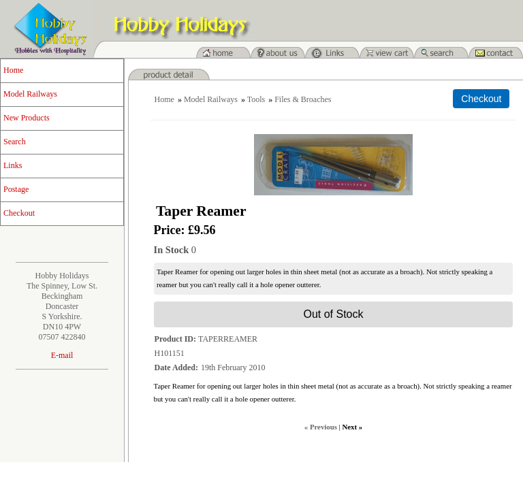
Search (14, 141)
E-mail (62, 355)
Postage (16, 189)
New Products (26, 117)
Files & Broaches (302, 99)
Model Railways (30, 94)
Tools (256, 99)
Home (13, 70)
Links (12, 165)
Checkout (19, 213)
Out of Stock (333, 314)
